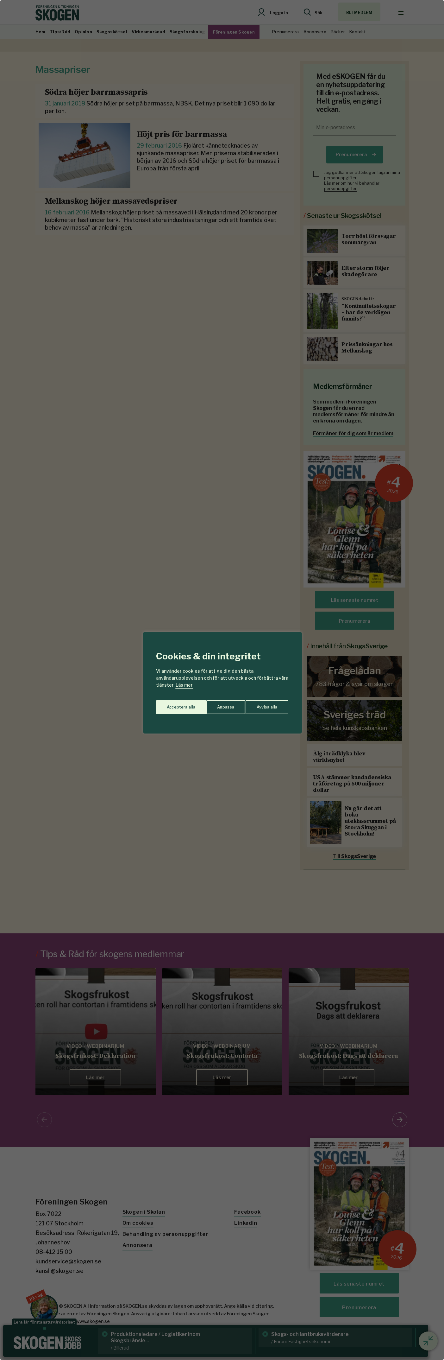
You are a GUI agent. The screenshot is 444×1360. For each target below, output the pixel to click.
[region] (222, 680)
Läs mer (184, 685)
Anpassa (174, 705)
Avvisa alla (215, 705)
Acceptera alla (263, 705)
